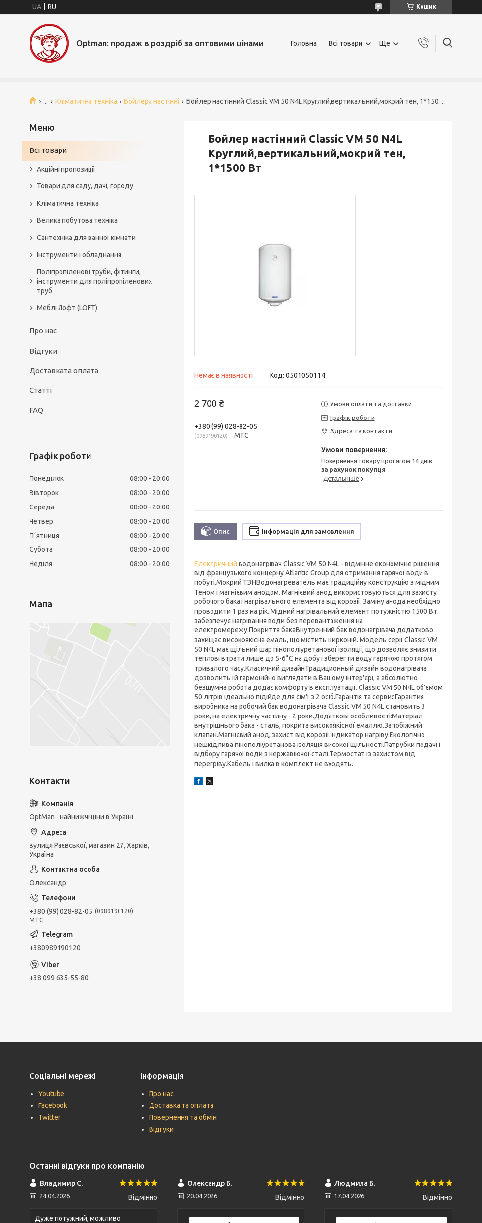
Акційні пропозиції (66, 169)
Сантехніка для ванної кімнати (86, 237)
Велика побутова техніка (77, 220)
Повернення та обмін (183, 1117)
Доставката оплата (64, 370)
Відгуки (43, 351)
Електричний (215, 563)
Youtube (51, 1094)
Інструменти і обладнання (79, 255)
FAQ (36, 410)
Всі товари (345, 43)
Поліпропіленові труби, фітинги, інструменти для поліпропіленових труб (94, 281)
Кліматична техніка (86, 101)
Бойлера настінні (151, 101)
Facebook (52, 1105)
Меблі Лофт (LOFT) (67, 308)
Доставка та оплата (181, 1105)
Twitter (49, 1117)
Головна (304, 43)
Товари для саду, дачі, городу (85, 186)
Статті (41, 390)
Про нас (43, 331)
